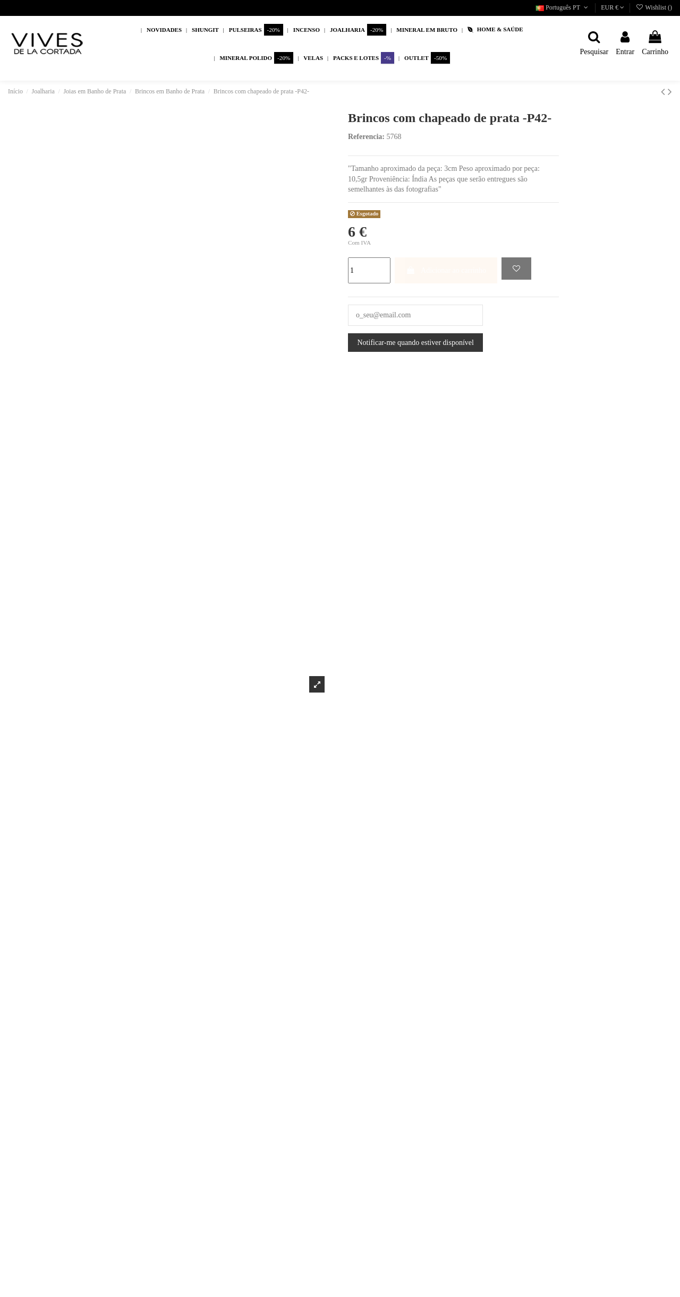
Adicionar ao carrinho (446, 270)
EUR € (612, 7)
